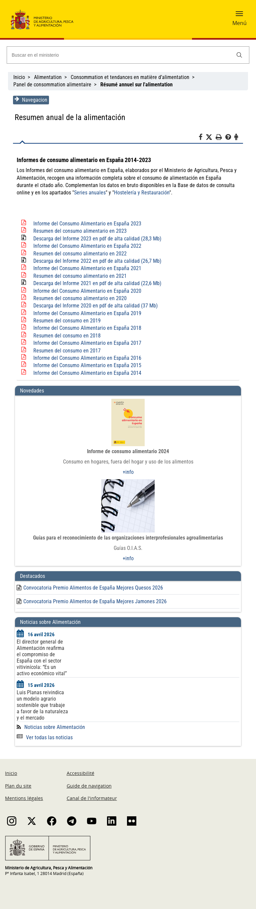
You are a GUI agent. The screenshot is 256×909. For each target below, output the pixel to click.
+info (128, 472)
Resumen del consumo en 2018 (67, 335)
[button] (239, 16)
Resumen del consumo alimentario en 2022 (80, 253)
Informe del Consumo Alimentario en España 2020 (87, 291)
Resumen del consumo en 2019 (67, 320)
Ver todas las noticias (45, 737)
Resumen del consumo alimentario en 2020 (80, 298)
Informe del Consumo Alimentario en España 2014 (87, 373)
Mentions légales (24, 798)
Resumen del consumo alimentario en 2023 (80, 231)
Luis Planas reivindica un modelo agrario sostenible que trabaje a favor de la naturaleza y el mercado (42, 705)
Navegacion (31, 99)
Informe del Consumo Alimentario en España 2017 (87, 343)
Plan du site (18, 786)
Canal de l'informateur (92, 798)
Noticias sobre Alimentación (54, 727)
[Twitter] (211, 137)
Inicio (19, 77)
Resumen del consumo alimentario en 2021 (80, 276)
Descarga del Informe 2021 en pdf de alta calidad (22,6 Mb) (97, 283)
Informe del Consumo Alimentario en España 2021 (87, 268)
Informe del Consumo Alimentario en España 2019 (87, 313)
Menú (239, 23)
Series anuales (71, 192)
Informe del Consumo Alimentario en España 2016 (87, 358)
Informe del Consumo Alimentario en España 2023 (87, 223)
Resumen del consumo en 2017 (67, 350)
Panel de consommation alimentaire (52, 84)
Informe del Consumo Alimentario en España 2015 (87, 365)
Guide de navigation (89, 786)
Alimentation (48, 77)
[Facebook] (202, 138)
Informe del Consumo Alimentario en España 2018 (87, 328)
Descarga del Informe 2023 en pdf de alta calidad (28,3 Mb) (97, 238)
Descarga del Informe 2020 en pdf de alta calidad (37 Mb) (95, 305)
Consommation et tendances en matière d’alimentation (130, 77)
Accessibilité (80, 773)
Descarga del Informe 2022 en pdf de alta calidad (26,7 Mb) (97, 261)
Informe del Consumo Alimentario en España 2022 (87, 246)
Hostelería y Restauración (123, 192)
